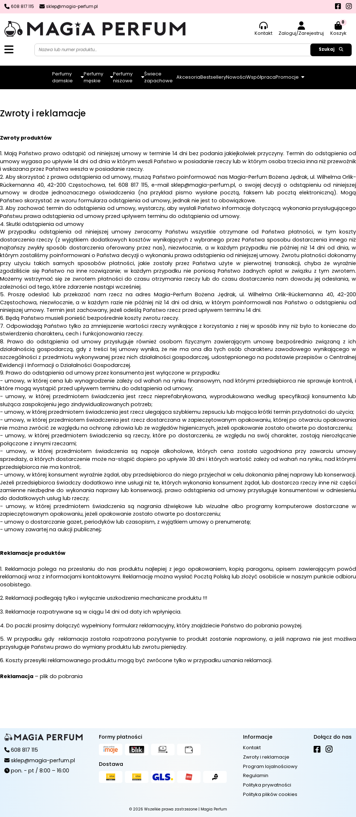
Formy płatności (120, 736)
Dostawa (111, 764)
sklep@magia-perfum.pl (203, 185)
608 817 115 (132, 185)
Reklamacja (16, 676)
